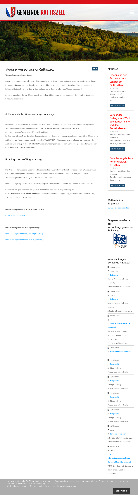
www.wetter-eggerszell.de (118, 208)
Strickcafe (114, 275)
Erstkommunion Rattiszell (120, 352)
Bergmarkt (114, 364)
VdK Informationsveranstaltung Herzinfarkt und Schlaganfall (119, 458)
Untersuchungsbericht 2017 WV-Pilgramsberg (24, 234)
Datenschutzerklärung (67, 486)
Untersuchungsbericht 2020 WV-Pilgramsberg (24, 240)
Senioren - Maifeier (118, 434)
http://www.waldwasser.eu (16, 216)
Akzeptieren (121, 491)
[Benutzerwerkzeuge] (95, 68)
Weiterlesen (117, 105)
